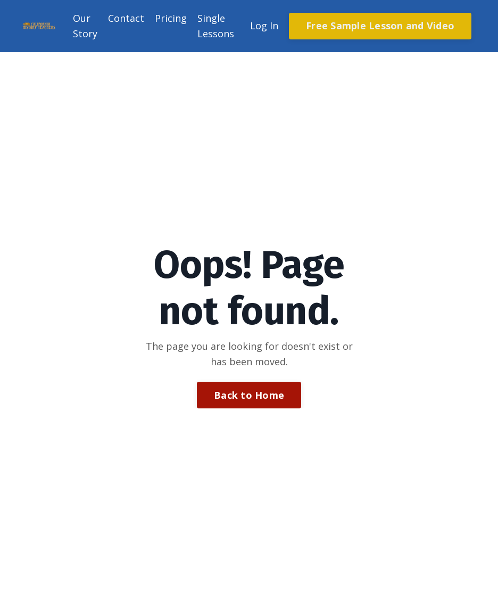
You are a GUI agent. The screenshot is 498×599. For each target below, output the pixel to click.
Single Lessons (215, 26)
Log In (264, 25)
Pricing (171, 18)
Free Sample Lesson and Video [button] (380, 25)
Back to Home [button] (249, 395)
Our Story (85, 26)
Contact (126, 18)
